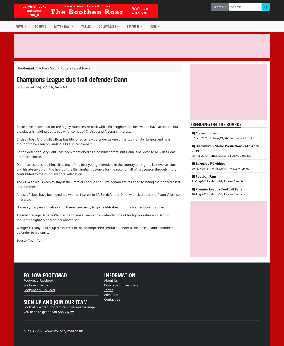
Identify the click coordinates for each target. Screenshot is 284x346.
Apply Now (66, 312)
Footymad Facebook (38, 280)
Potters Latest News (75, 68)
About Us (111, 280)
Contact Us (112, 299)
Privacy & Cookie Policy (121, 285)
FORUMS (40, 26)
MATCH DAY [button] (62, 26)
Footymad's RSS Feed (39, 290)
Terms (108, 290)
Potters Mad (47, 68)
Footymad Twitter (37, 285)
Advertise (111, 295)
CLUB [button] (153, 26)
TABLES (86, 26)
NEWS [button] (20, 26)
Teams (218, 7)
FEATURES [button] (133, 26)
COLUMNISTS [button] (107, 26)
